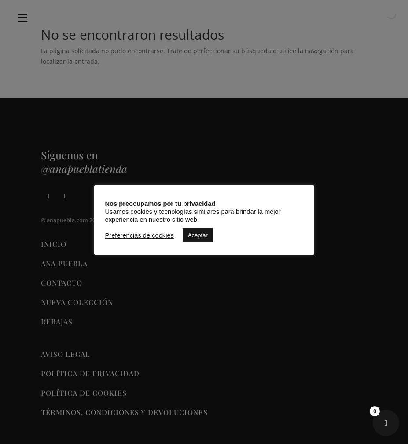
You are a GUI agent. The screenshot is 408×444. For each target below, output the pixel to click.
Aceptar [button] (198, 235)
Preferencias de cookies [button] (139, 235)
